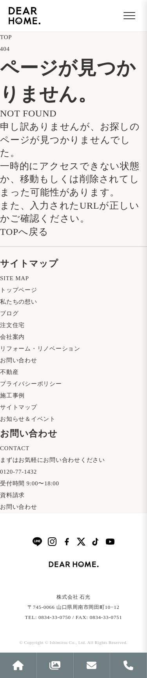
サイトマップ (18, 407)
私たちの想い (18, 302)
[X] (81, 541)
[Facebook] (66, 541)
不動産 (9, 372)
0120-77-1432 (18, 472)
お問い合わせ (18, 360)
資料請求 (12, 495)
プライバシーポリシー (31, 384)
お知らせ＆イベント (28, 419)
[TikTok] (95, 541)
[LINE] (37, 541)
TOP (6, 37)
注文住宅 (12, 325)
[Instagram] (52, 541)
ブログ (9, 313)
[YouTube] (110, 541)
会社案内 (12, 337)
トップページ (18, 290)
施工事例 (12, 395)
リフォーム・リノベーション (40, 348)
